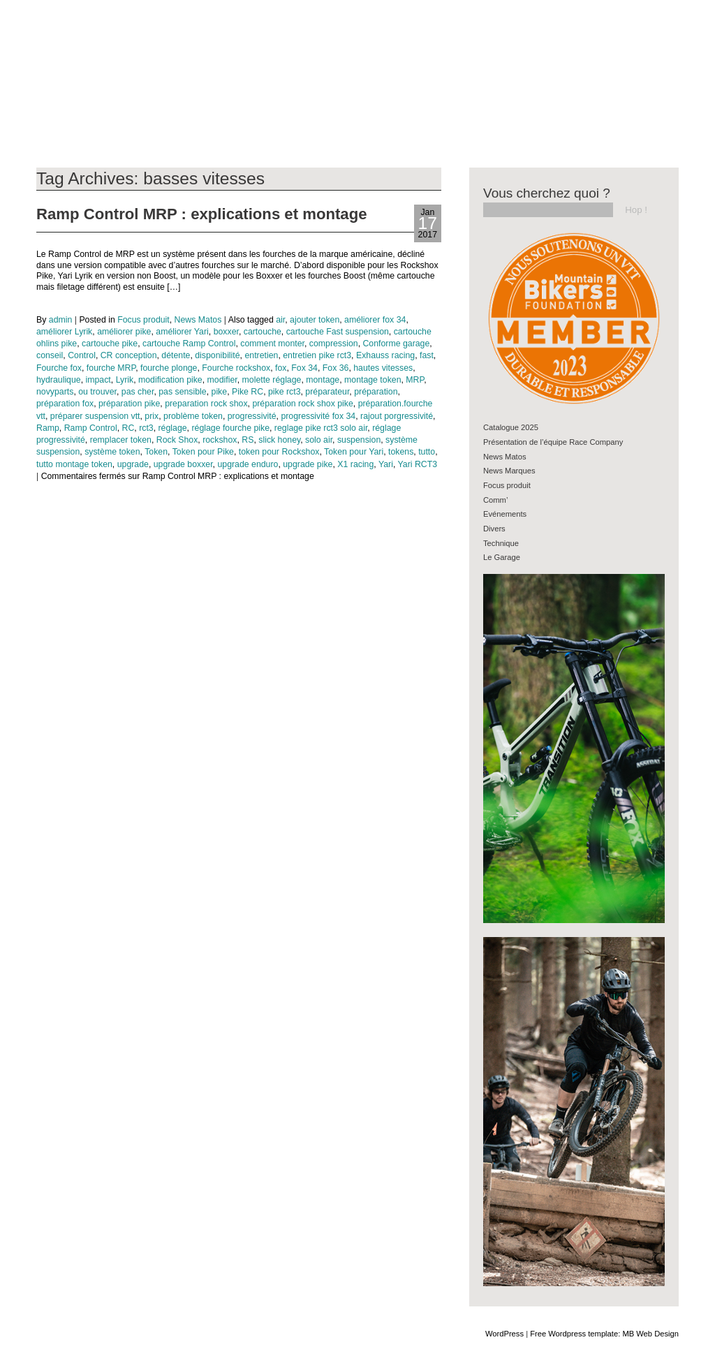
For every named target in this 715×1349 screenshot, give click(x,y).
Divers (494, 528)
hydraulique (58, 380)
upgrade (133, 464)
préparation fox (65, 403)
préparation (375, 392)
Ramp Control (90, 428)
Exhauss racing (385, 355)
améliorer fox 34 (375, 320)
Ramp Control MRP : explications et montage (201, 214)
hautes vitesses (383, 368)
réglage (173, 428)
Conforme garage (395, 343)
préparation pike (129, 403)
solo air (318, 440)
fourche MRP (111, 368)
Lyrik (125, 380)
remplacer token (121, 440)
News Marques (509, 470)
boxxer (226, 332)
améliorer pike (124, 332)
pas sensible (182, 392)
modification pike (170, 380)
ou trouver (97, 392)
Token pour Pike (203, 452)
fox (280, 368)
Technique (501, 543)
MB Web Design (650, 1333)
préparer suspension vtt (95, 416)
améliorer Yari (182, 332)
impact (98, 380)
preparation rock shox (206, 403)
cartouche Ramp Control (188, 343)
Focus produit (143, 320)
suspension (359, 440)
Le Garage (501, 557)
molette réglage (272, 380)
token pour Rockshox (279, 452)
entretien (261, 355)
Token (156, 452)
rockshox (219, 440)
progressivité (252, 416)
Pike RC (247, 392)
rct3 (146, 428)
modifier (222, 380)
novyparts (54, 392)
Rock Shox (177, 440)
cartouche (262, 332)
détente (175, 355)
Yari (385, 464)
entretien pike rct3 (317, 355)
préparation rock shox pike (302, 403)
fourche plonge (168, 368)
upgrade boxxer (183, 464)
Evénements (504, 514)
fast (427, 355)
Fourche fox (59, 368)
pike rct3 (284, 392)
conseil (49, 355)
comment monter (272, 343)
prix (152, 416)
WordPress (504, 1333)
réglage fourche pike (230, 428)
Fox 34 (304, 368)
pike (220, 392)
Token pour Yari (353, 452)
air (280, 320)
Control (82, 355)
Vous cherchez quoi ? (546, 193)
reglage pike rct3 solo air (320, 428)
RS (247, 440)
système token (112, 452)
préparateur (327, 392)
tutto (426, 452)
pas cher (137, 392)
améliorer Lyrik (64, 332)
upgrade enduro (247, 464)
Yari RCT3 (418, 464)
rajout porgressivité (396, 416)
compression (333, 343)
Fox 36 (336, 368)
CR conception (129, 355)
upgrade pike (307, 464)
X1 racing (355, 464)
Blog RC (43, 44)
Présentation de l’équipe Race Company (553, 442)
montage (322, 380)
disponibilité (217, 355)
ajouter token (314, 320)
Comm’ (495, 500)
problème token (193, 416)
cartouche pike (110, 343)
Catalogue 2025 (510, 427)
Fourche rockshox (236, 368)
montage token (372, 380)
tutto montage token (74, 464)
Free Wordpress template (574, 1333)
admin (61, 320)
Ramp (47, 428)
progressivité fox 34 (318, 416)
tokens (400, 452)
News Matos (198, 320)
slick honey (279, 440)
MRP (415, 380)
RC (128, 428)
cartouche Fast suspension (337, 332)
